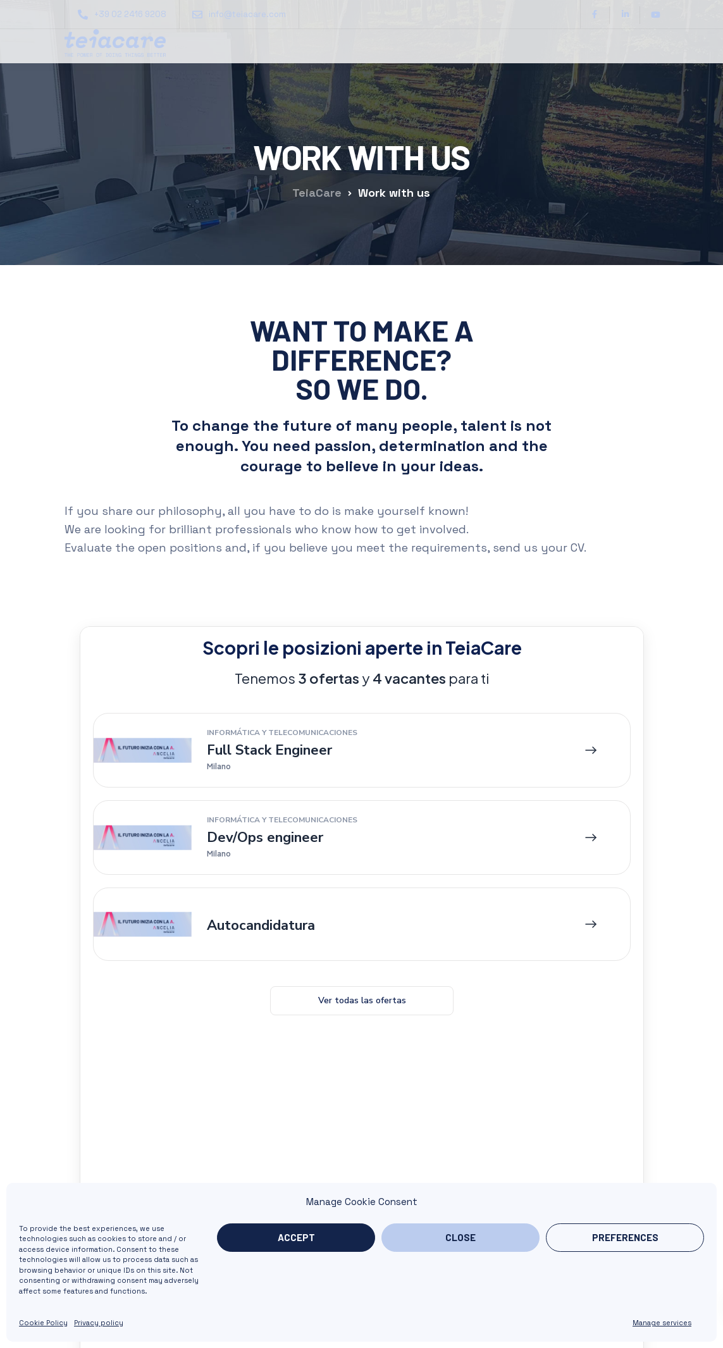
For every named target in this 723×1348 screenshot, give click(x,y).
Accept (296, 1237)
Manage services (662, 1322)
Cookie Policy (43, 1322)
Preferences (625, 1237)
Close (460, 1237)
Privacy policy (98, 1322)
